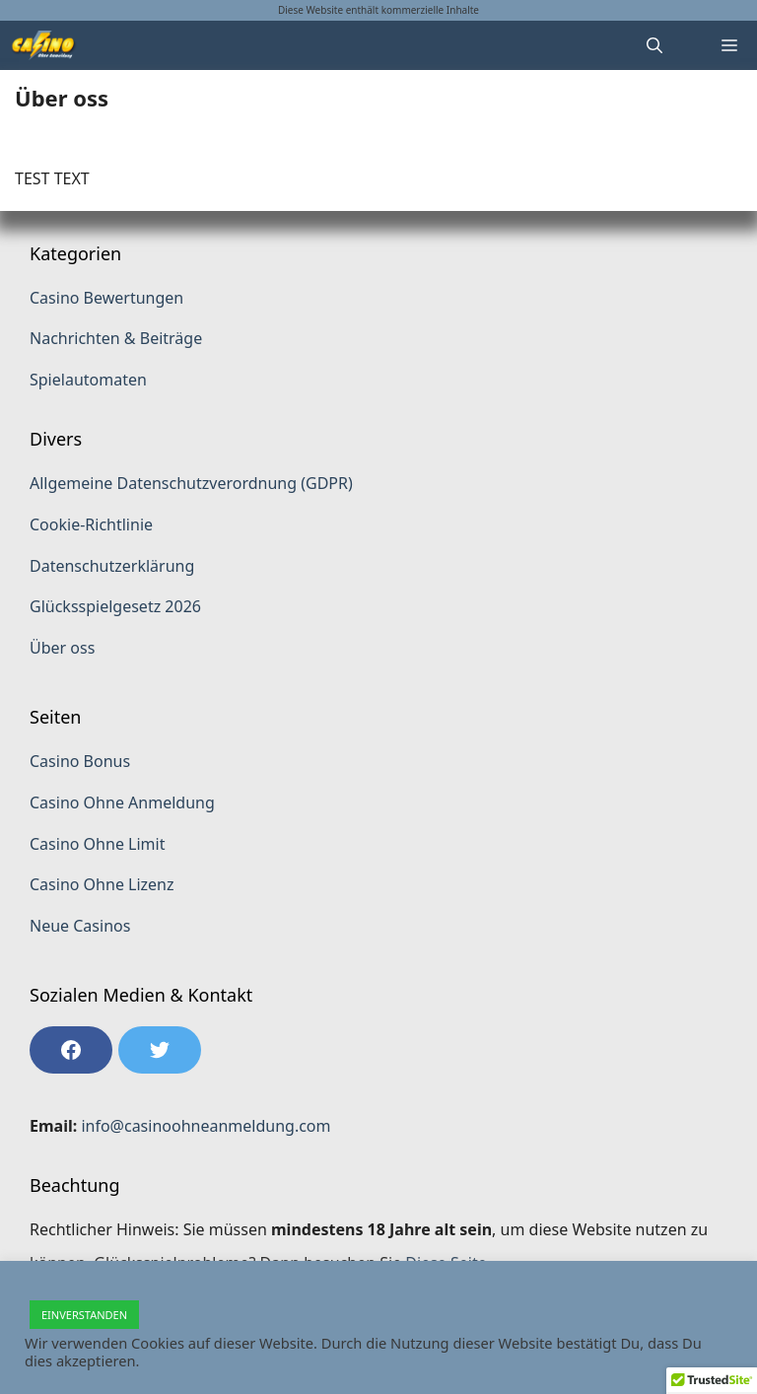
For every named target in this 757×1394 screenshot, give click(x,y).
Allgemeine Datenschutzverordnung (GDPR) (191, 483)
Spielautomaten (88, 379)
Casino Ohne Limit (97, 844)
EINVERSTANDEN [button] (84, 1314)
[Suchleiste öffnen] (654, 45)
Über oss (62, 648)
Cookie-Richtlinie (91, 524)
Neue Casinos (80, 926)
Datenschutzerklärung (112, 566)
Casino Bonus (80, 761)
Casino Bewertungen (106, 298)
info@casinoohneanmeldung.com (205, 1126)
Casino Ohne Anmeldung (122, 802)
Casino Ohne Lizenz (102, 884)
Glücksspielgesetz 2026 (115, 606)
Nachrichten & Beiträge (116, 338)
